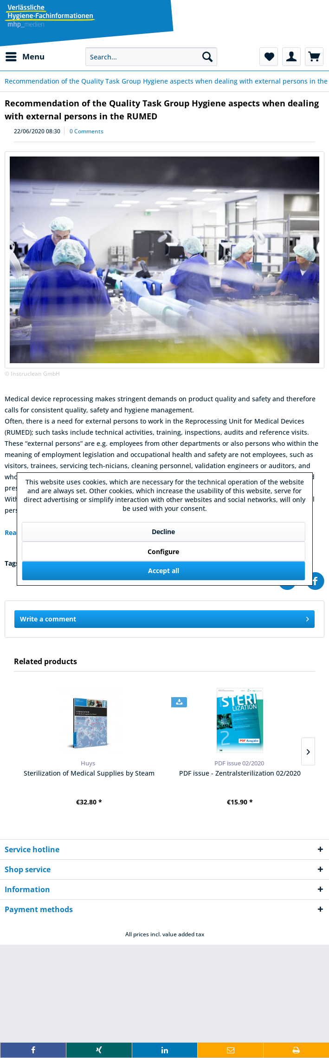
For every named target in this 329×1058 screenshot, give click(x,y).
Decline (163, 531)
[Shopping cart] (314, 56)
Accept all (163, 570)
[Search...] (151, 56)
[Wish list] (268, 56)
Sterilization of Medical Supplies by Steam (89, 773)
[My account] (291, 56)
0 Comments (86, 131)
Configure (163, 551)
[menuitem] (24, 56)
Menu (25, 55)
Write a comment (164, 617)
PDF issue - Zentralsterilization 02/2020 (240, 773)
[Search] (207, 56)
